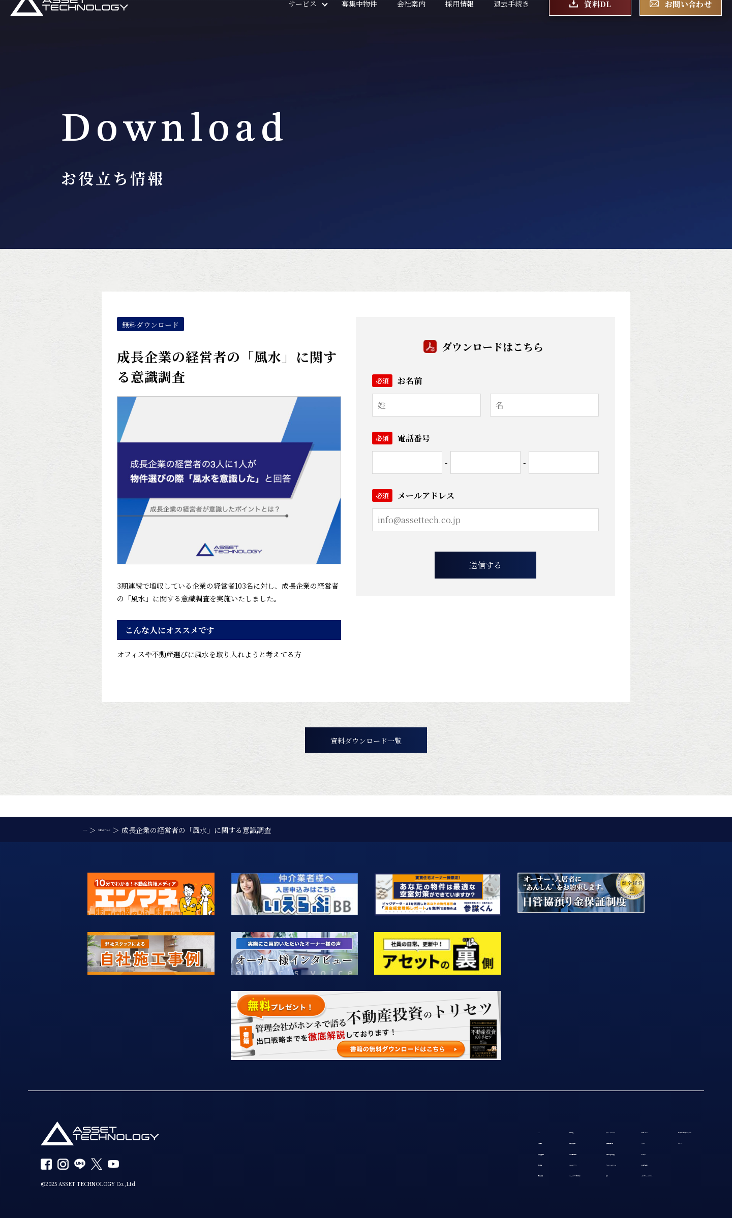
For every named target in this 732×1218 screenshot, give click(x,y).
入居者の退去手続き (431, 1144)
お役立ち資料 (517, 1163)
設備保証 (310, 1105)
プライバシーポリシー (434, 1163)
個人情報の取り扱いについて (645, 1105)
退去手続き (511, 25)
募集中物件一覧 (424, 1124)
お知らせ (510, 1144)
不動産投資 (246, 1182)
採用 (406, 1182)
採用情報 (459, 25)
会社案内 (411, 25)
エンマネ (613, 1124)
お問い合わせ (517, 1105)
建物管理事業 (317, 1124)
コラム (506, 1124)
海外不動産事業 (321, 1144)
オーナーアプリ (320, 1163)
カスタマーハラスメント (534, 1182)
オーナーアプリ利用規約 (335, 1182)
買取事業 (242, 1163)
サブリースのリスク (430, 1105)
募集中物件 (359, 25)
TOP (235, 1105)
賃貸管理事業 (249, 1144)
